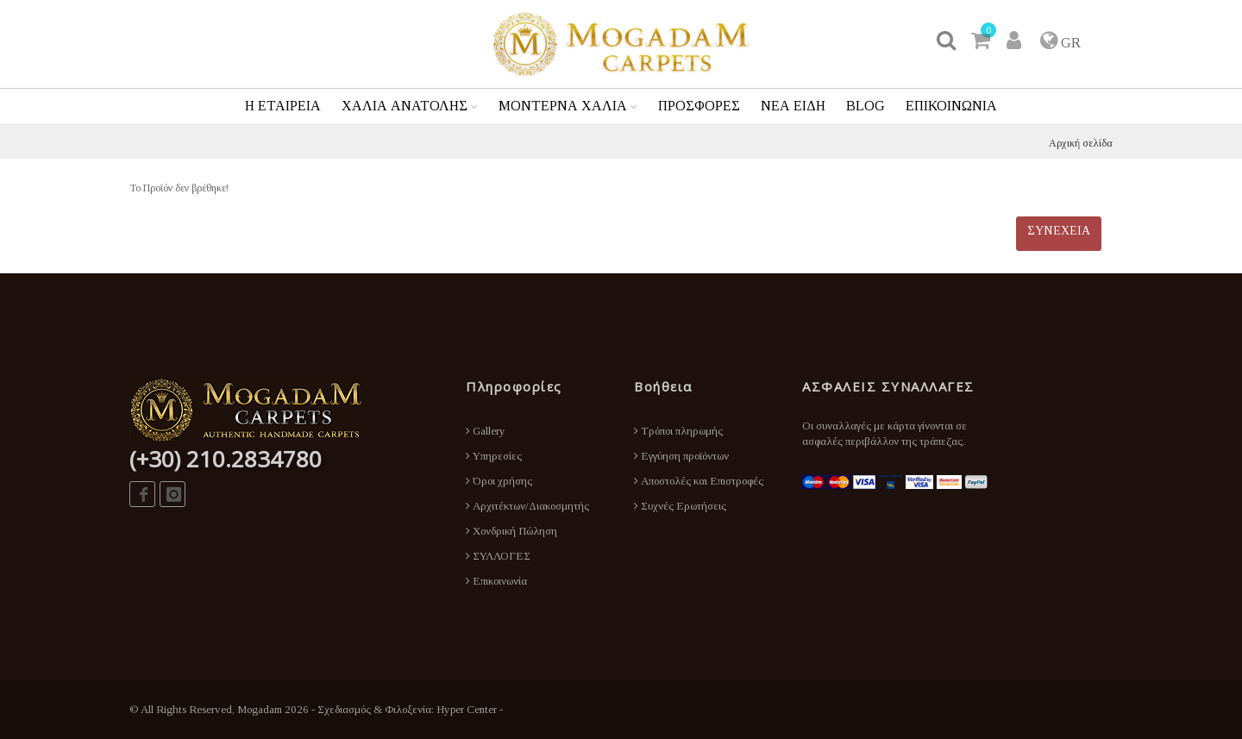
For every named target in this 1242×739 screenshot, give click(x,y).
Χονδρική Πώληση (511, 530)
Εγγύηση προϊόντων (681, 455)
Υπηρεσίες (494, 455)
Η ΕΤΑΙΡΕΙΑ (283, 105)
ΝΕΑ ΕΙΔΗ (793, 105)
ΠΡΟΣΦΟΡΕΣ (699, 105)
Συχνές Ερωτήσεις (680, 505)
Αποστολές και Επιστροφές (698, 480)
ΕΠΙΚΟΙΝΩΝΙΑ (951, 105)
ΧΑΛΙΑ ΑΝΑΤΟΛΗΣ (404, 105)
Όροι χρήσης (499, 480)
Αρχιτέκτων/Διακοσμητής (527, 505)
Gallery (485, 430)
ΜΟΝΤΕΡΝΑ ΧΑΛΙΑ (563, 105)
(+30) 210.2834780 (225, 458)
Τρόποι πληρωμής (678, 430)
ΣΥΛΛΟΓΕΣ (498, 555)
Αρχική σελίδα (1081, 143)
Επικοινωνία (496, 580)
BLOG (865, 105)
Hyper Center (466, 709)
